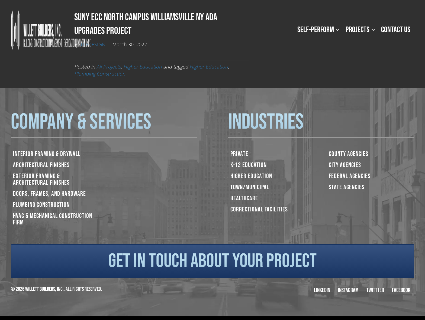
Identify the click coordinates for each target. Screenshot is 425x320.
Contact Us (395, 30)
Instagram (348, 290)
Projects (357, 30)
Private (239, 154)
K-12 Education (248, 165)
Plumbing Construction (99, 73)
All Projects (108, 66)
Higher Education (142, 66)
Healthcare (244, 198)
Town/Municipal (249, 187)
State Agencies (347, 187)
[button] (338, 30)
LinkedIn (322, 290)
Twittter (375, 290)
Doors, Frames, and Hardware (49, 194)
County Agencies (348, 154)
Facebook (401, 290)
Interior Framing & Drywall (47, 154)
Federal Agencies (350, 176)
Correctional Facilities (259, 209)
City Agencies (345, 165)
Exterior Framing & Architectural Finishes (41, 179)
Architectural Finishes (41, 165)
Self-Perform (315, 30)
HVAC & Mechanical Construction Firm (52, 219)
